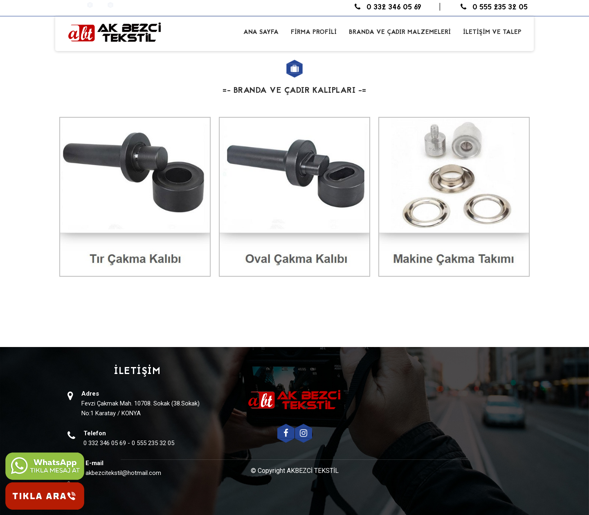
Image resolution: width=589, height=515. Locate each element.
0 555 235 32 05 (494, 7)
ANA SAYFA (261, 32)
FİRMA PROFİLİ (314, 32)
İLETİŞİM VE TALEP (492, 32)
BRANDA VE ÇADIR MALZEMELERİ (400, 32)
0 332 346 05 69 (388, 7)
